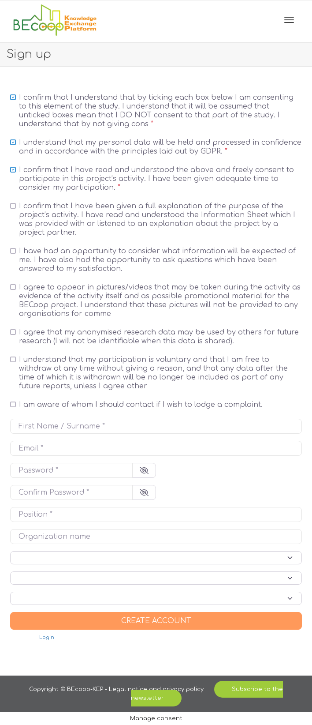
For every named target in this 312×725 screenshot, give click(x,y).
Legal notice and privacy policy (157, 689)
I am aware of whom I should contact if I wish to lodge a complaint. (141, 405)
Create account (156, 621)
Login (46, 637)
